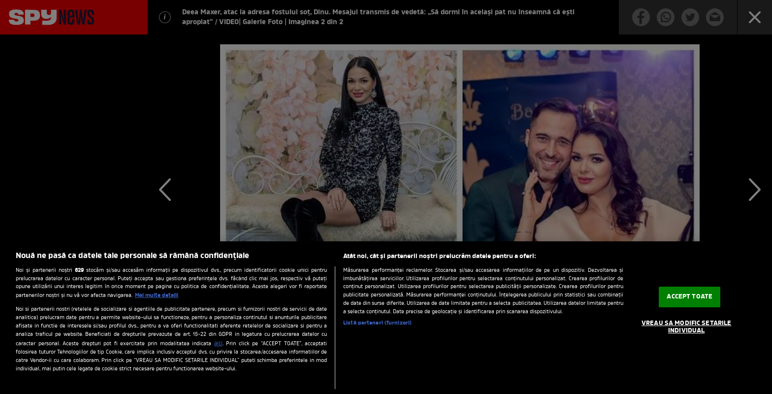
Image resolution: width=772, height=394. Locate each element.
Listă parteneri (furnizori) (377, 323)
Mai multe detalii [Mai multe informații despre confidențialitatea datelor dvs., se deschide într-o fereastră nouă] (156, 295)
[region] (386, 317)
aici (218, 344)
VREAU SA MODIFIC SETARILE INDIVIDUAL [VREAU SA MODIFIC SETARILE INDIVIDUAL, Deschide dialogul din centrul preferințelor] (686, 327)
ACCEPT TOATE (689, 297)
